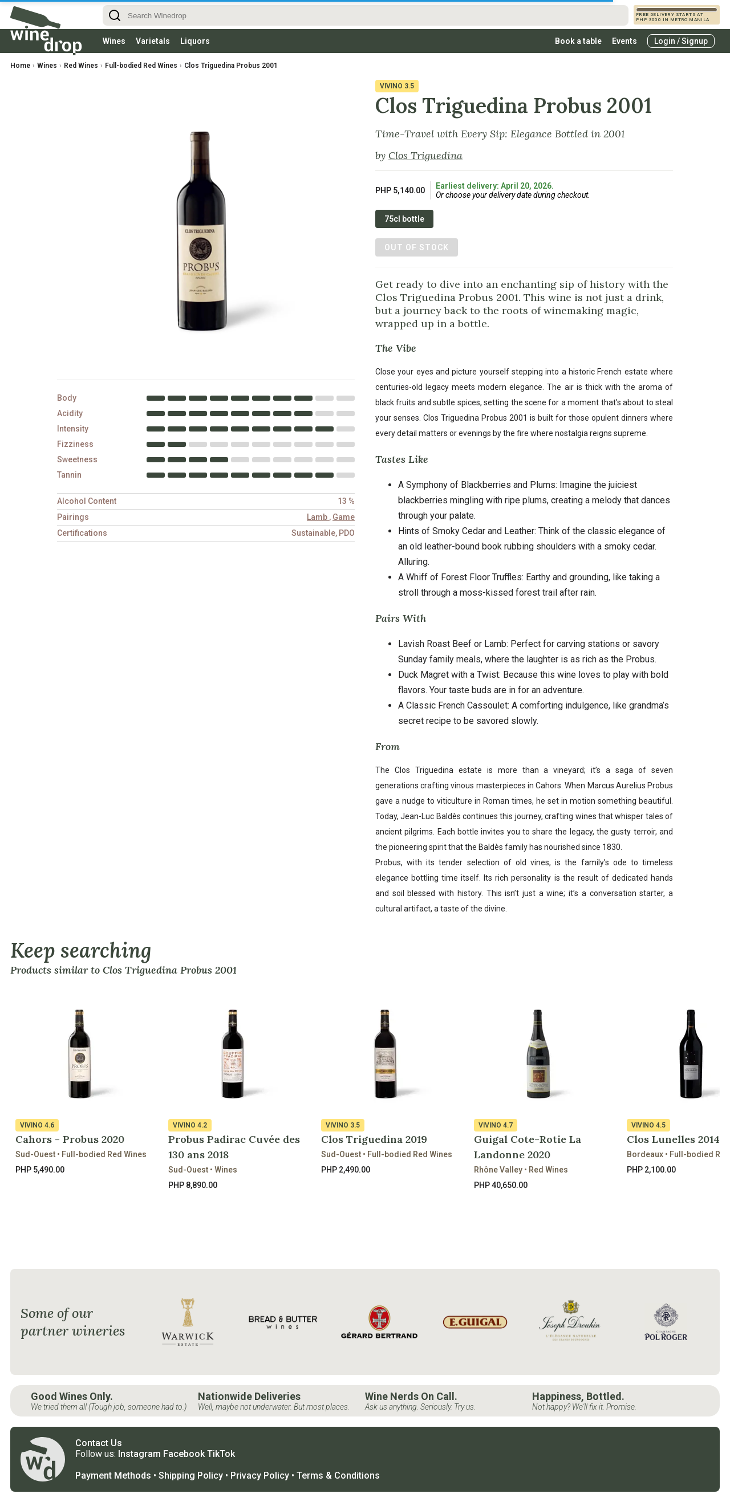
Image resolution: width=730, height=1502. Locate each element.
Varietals (153, 41)
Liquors (195, 41)
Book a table (578, 41)
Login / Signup (681, 41)
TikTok (221, 1453)
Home (20, 66)
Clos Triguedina (425, 155)
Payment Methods (113, 1475)
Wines (114, 41)
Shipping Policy (191, 1475)
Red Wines (81, 66)
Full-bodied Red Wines (141, 66)
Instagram (139, 1453)
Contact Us (98, 1443)
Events (624, 41)
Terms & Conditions (338, 1475)
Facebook (184, 1453)
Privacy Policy (259, 1475)
